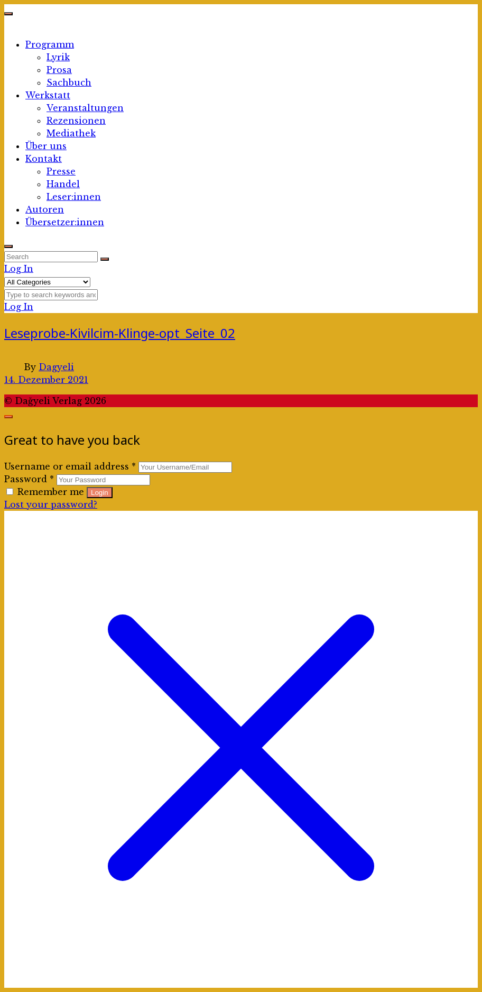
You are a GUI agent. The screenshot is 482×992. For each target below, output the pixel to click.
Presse (61, 171)
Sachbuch (69, 82)
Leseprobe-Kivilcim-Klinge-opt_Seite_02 (119, 333)
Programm (49, 44)
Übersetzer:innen (64, 222)
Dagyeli (56, 367)
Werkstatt (47, 95)
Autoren (44, 209)
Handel (63, 184)
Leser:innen (74, 196)
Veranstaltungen (85, 108)
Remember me (46, 491)
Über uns (46, 146)
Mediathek (71, 133)
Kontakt (43, 158)
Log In (18, 268)
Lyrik (58, 57)
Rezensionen (76, 120)
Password (29, 479)
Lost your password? (50, 504)
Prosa (59, 70)
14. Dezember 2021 (46, 379)
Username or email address (70, 466)
